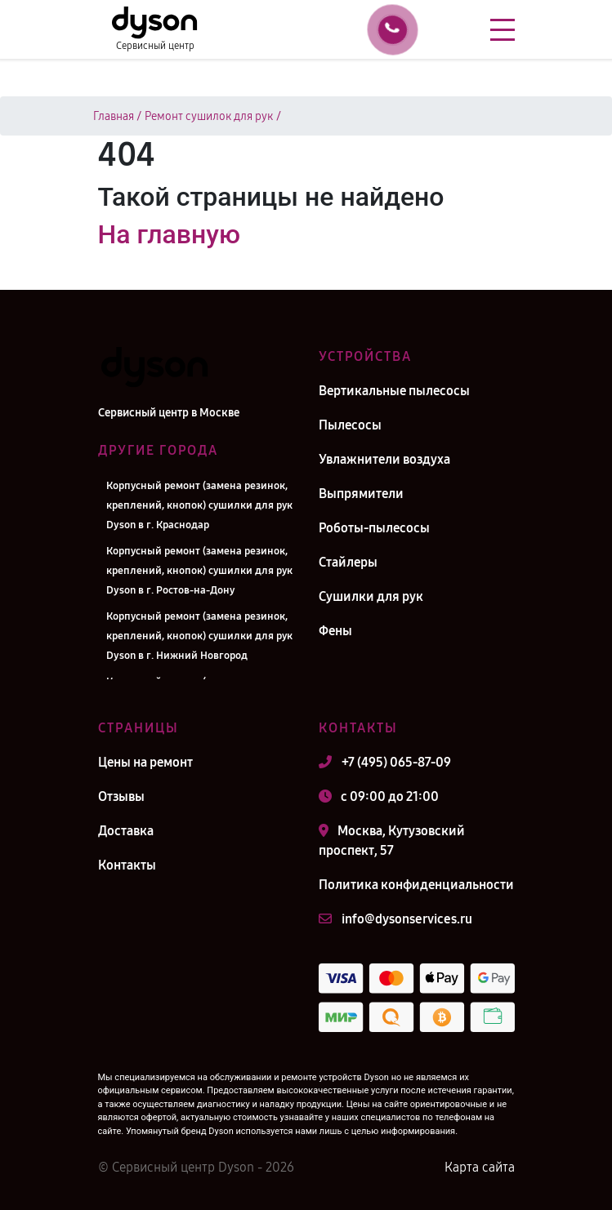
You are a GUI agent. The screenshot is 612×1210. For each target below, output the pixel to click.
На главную (169, 234)
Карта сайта (479, 1167)
